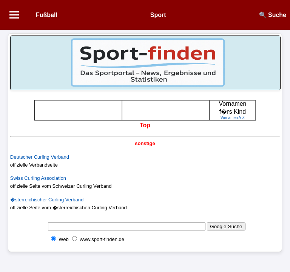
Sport (158, 15)
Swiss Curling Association (38, 178)
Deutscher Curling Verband (39, 157)
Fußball (46, 15)
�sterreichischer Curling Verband (46, 199)
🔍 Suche (272, 15)
